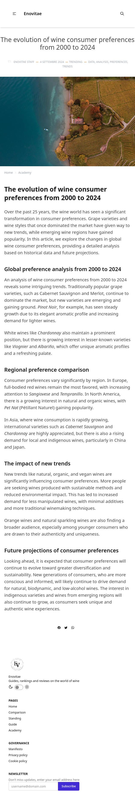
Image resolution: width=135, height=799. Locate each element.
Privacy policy (18, 755)
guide (13, 724)
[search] (122, 13)
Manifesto (16, 749)
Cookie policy (18, 761)
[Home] (17, 664)
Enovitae (33, 13)
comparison (17, 712)
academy (24, 172)
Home (8, 172)
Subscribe (69, 786)
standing (15, 718)
